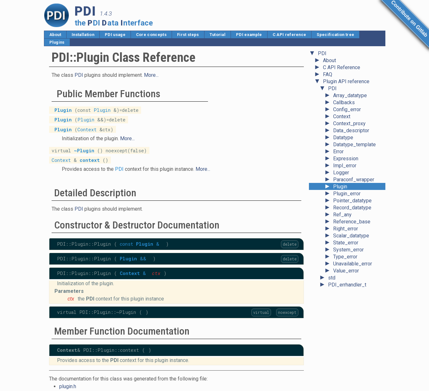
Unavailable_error (352, 264)
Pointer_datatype (352, 201)
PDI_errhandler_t (347, 285)
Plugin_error (347, 194)
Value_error (346, 271)
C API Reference (341, 67)
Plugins (57, 42)
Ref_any (342, 215)
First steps (188, 34)
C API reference (289, 34)
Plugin (340, 187)
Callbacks (344, 102)
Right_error (345, 229)
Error (338, 151)
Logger (341, 173)
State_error (345, 243)
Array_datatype (350, 95)
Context (341, 116)
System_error (348, 250)
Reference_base (351, 222)
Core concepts (151, 34)
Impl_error (344, 166)
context (90, 160)
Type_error (345, 257)
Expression (345, 159)
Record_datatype (352, 208)
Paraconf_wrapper (353, 180)
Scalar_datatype (351, 236)
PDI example (249, 34)
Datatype (343, 137)
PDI (322, 53)
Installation (83, 34)
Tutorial (218, 34)
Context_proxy (349, 123)
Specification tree (335, 34)
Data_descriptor (351, 130)
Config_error (347, 109)
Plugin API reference (346, 81)
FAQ (327, 74)
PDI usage (115, 34)
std (331, 278)
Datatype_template (354, 144)
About (55, 34)
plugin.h (67, 386)
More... (151, 75)
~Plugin (84, 150)
